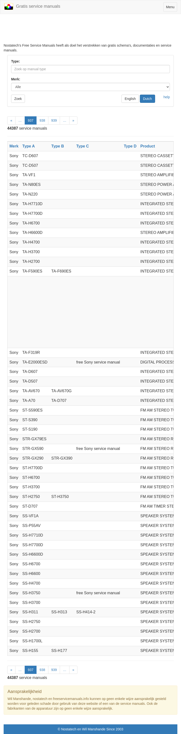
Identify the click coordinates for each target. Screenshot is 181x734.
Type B (57, 146)
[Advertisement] (90, 31)
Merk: (15, 79)
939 (54, 120)
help (167, 97)
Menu (171, 8)
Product (147, 146)
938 (42, 120)
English (130, 99)
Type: (15, 61)
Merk (13, 146)
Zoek (18, 99)
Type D (130, 146)
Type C (82, 146)
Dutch (147, 99)
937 (30, 120)
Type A (28, 146)
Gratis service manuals (32, 6)
